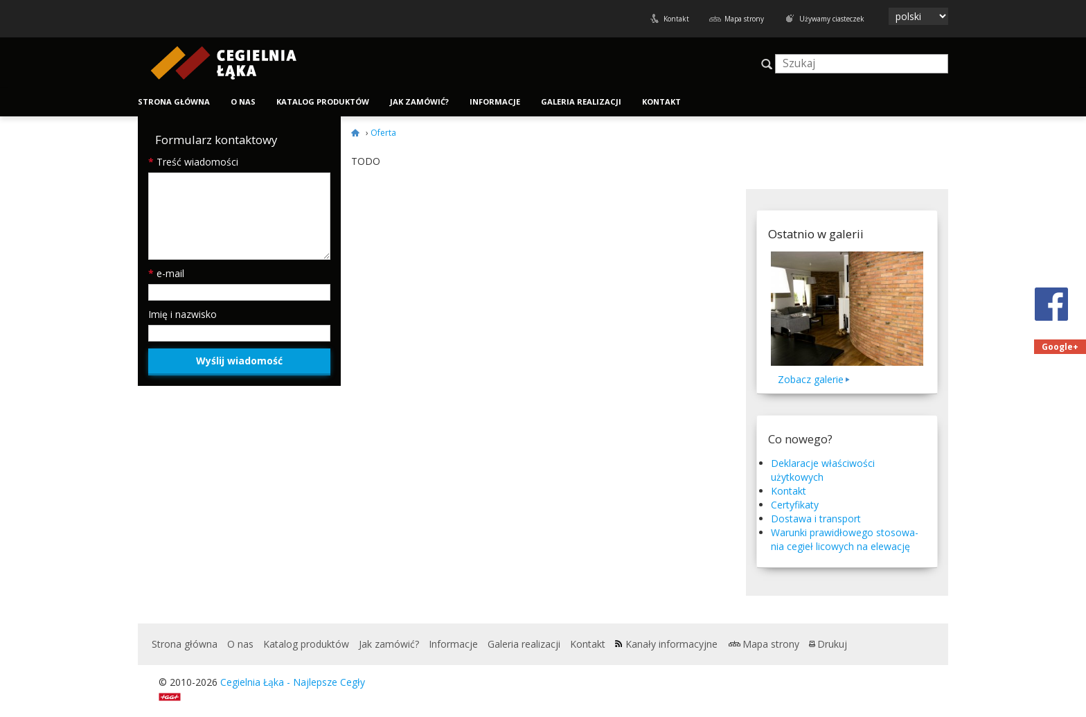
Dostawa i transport (816, 518)
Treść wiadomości (193, 161)
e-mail (166, 273)
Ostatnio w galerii (816, 234)
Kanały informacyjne (671, 643)
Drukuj (832, 643)
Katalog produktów (322, 101)
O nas (243, 101)
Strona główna (174, 101)
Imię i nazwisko (182, 314)
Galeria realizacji (581, 101)
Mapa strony (744, 19)
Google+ (1060, 347)
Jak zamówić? (419, 101)
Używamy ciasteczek (831, 19)
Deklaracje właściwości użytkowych (823, 470)
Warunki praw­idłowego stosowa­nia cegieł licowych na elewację (844, 539)
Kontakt (676, 19)
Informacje (495, 101)
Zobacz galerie (811, 379)
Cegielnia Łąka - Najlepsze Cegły (292, 682)
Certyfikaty (795, 504)
